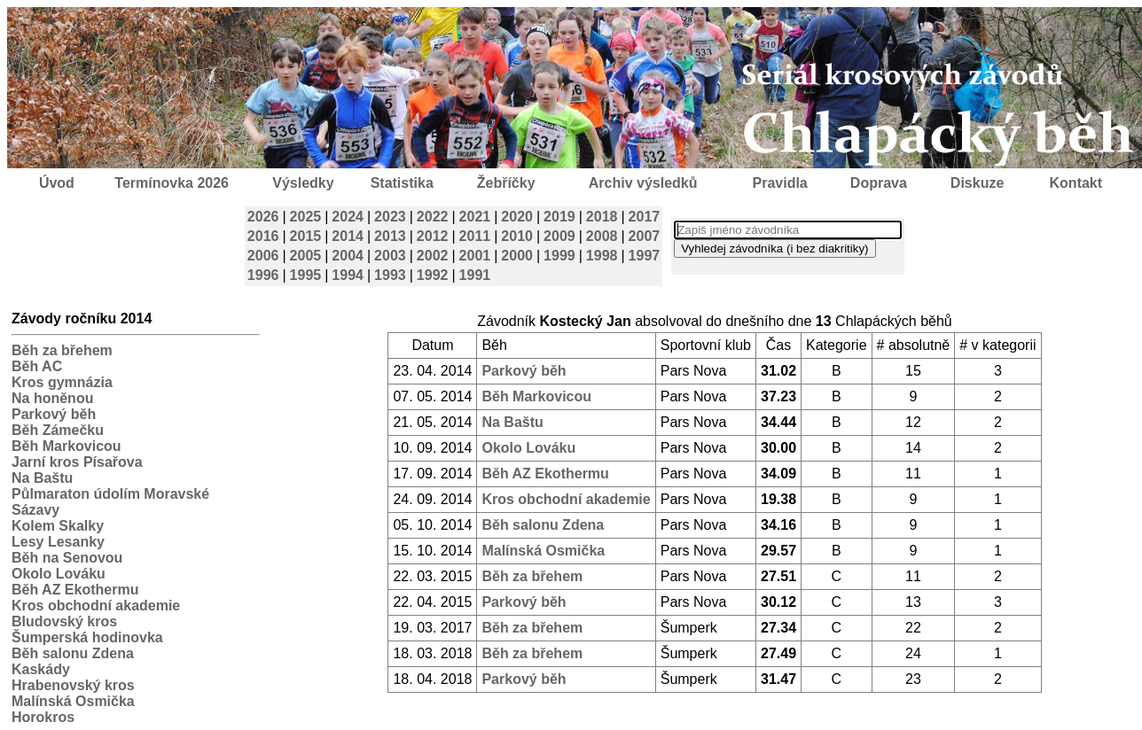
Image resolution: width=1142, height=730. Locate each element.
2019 (559, 216)
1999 (559, 255)
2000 (517, 255)
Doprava (878, 182)
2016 (263, 236)
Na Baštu (42, 477)
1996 (263, 275)
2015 (306, 236)
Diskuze (977, 182)
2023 (390, 216)
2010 (517, 236)
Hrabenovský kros (73, 685)
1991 (475, 275)
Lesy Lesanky (58, 541)
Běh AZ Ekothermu (75, 589)
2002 (433, 255)
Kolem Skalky (58, 525)
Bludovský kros (64, 621)
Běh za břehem (62, 350)
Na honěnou (52, 398)
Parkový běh (54, 414)
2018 (602, 216)
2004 (348, 255)
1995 (306, 275)
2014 (348, 236)
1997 (645, 255)
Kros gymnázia (62, 382)
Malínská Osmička (73, 701)
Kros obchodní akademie (96, 605)
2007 (645, 236)
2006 (263, 255)
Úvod (56, 182)
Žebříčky (506, 182)
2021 (475, 216)
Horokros (43, 717)
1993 (390, 275)
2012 (433, 236)
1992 (433, 275)
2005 (306, 255)
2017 (645, 216)
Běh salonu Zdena (73, 653)
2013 (390, 236)
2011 (475, 236)
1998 (602, 255)
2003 (390, 255)
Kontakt (1076, 182)
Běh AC (37, 366)
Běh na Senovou (67, 557)
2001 (475, 255)
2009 (559, 236)
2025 (306, 216)
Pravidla (779, 182)
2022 (433, 216)
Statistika (402, 182)
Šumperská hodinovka (87, 637)
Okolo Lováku (59, 573)
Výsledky (302, 182)
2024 (348, 216)
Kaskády (41, 669)
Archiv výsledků (643, 182)
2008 (602, 236)
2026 (263, 216)
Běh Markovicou (66, 446)
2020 (517, 216)
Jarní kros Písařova (77, 462)
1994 (348, 275)
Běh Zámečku (58, 430)
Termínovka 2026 (171, 182)
